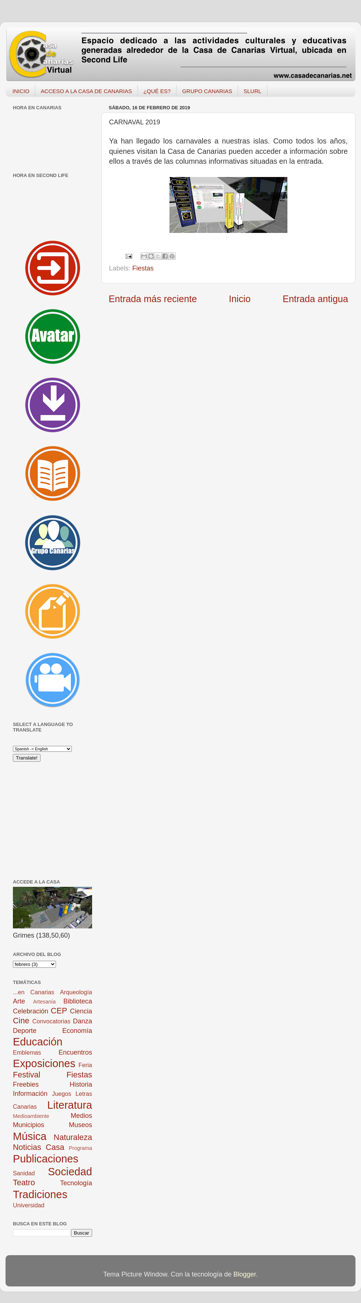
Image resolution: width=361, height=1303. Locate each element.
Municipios (28, 1125)
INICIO (21, 91)
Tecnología (76, 1183)
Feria (85, 1065)
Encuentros (75, 1052)
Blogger (245, 1274)
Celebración (30, 1011)
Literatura (69, 1105)
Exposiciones (44, 1063)
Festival (26, 1074)
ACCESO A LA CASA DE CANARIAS (86, 91)
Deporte (24, 1030)
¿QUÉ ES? (157, 91)
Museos (80, 1125)
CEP (59, 1010)
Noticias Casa (38, 1147)
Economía (77, 1030)
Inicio (239, 299)
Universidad (28, 1205)
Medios (81, 1115)
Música (29, 1136)
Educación (37, 1042)
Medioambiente (31, 1116)
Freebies (26, 1084)
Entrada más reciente (153, 299)
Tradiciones (40, 1194)
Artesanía (44, 1002)
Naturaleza (73, 1137)
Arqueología (76, 992)
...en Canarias (33, 992)
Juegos (61, 1093)
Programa (80, 1148)
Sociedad (70, 1172)
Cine (21, 1020)
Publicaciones (45, 1159)
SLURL (252, 91)
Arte (19, 1001)
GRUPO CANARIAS (207, 91)
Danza (82, 1021)
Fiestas (143, 268)
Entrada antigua (315, 299)
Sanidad (24, 1173)
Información (30, 1093)
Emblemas (27, 1052)
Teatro (24, 1182)
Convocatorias (51, 1021)
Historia (81, 1084)
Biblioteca (77, 1001)
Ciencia (81, 1011)
